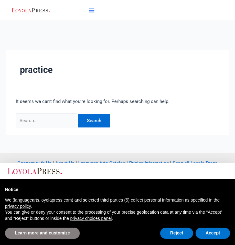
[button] (91, 10)
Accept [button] (213, 232)
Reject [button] (176, 232)
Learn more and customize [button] (42, 232)
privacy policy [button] (18, 206)
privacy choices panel (91, 218)
